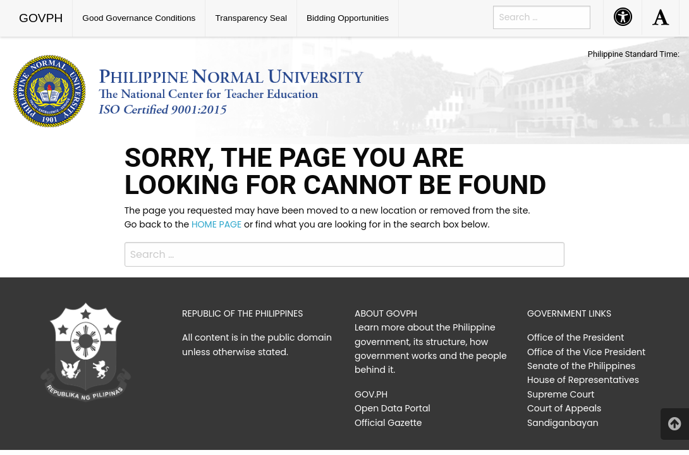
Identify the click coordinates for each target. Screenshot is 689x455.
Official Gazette (388, 422)
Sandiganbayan (563, 422)
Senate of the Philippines (581, 366)
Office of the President (575, 337)
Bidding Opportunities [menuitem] (348, 18)
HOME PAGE (216, 224)
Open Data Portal (392, 408)
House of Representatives (583, 379)
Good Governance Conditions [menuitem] (138, 18)
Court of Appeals (564, 408)
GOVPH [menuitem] (41, 18)
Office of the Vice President (586, 352)
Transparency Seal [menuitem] (251, 18)
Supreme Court (560, 394)
